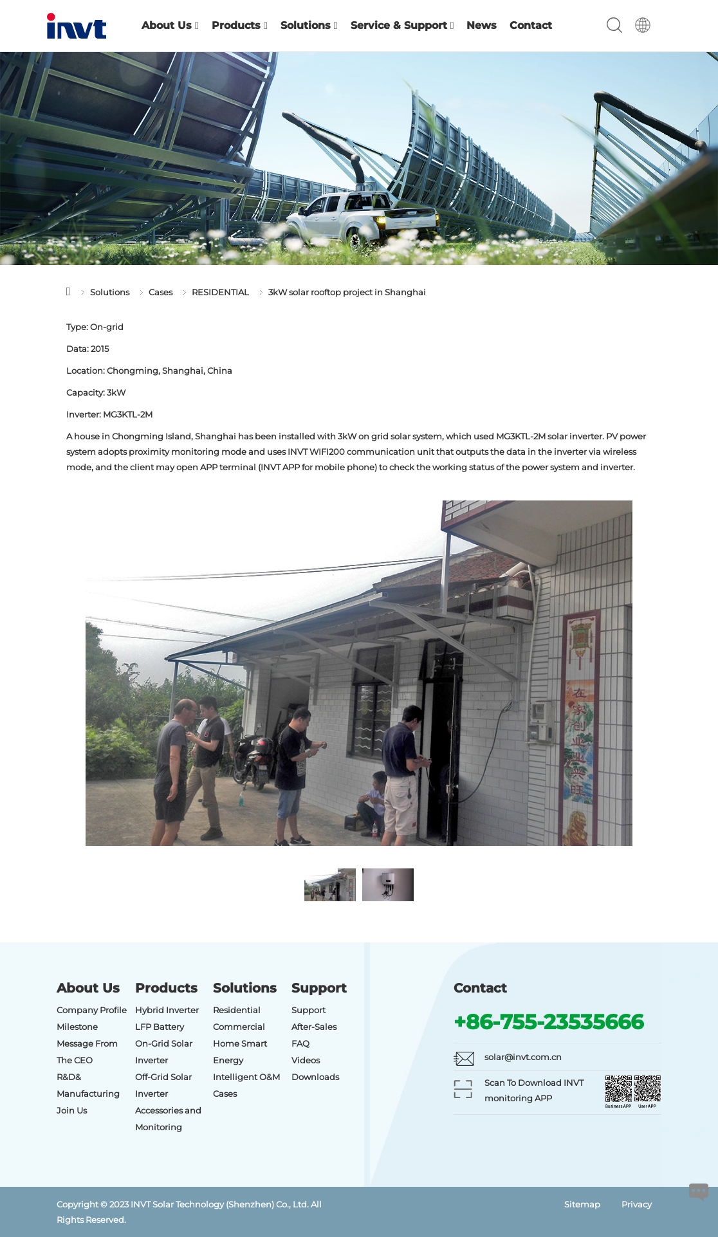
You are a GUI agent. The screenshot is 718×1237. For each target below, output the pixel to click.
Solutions (309, 25)
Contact (531, 25)
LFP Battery (159, 1027)
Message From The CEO (87, 1051)
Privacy (636, 1204)
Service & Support (402, 25)
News (481, 25)
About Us (170, 25)
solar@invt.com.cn (523, 1057)
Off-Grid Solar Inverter (163, 1085)
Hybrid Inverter (167, 1010)
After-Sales (313, 1027)
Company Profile (92, 1010)
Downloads (315, 1077)
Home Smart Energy (240, 1051)
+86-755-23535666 (548, 1021)
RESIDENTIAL (220, 292)
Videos (305, 1060)
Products (240, 25)
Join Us (72, 1110)
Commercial (239, 1027)
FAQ (300, 1043)
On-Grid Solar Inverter (163, 1051)
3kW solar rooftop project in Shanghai (347, 292)
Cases (160, 292)
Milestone (77, 1027)
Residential (237, 1010)
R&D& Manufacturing (88, 1085)
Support (308, 1010)
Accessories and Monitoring (168, 1118)
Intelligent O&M (246, 1077)
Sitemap (582, 1204)
